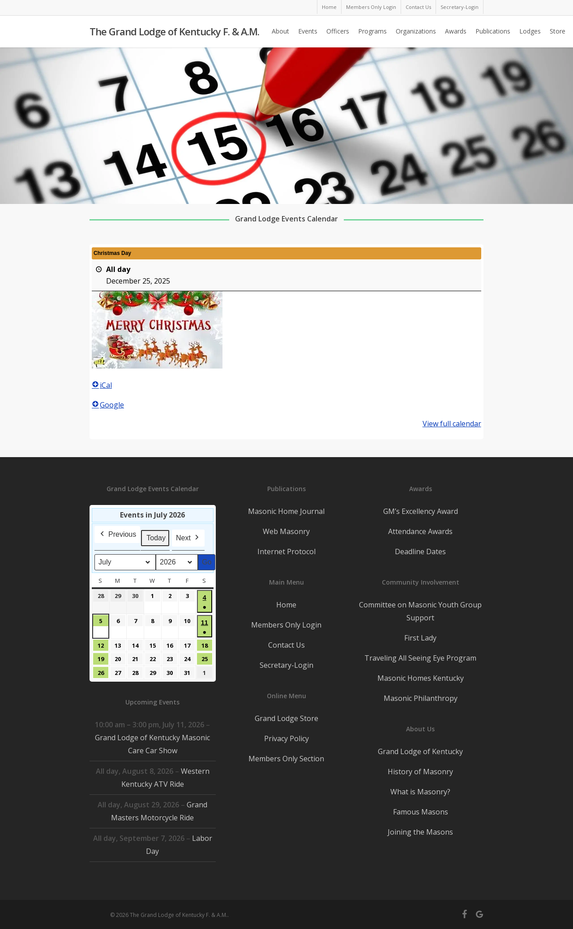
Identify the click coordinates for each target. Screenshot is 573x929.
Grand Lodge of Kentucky (420, 751)
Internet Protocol (286, 551)
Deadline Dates (420, 551)
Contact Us (286, 645)
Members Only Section (286, 759)
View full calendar (452, 423)
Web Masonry (286, 531)
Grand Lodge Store (286, 718)
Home (286, 605)
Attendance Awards (420, 531)
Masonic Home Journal (286, 511)
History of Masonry (420, 771)
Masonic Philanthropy (421, 698)
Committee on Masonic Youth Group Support (420, 611)
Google (108, 405)
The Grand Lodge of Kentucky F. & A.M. (174, 32)
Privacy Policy (286, 738)
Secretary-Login (286, 665)
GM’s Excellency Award (420, 511)
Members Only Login (286, 625)
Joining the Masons (420, 832)
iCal (102, 385)
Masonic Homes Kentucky (420, 678)
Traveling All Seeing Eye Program (420, 658)
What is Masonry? (420, 792)
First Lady (420, 638)
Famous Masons (420, 812)
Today (156, 538)
